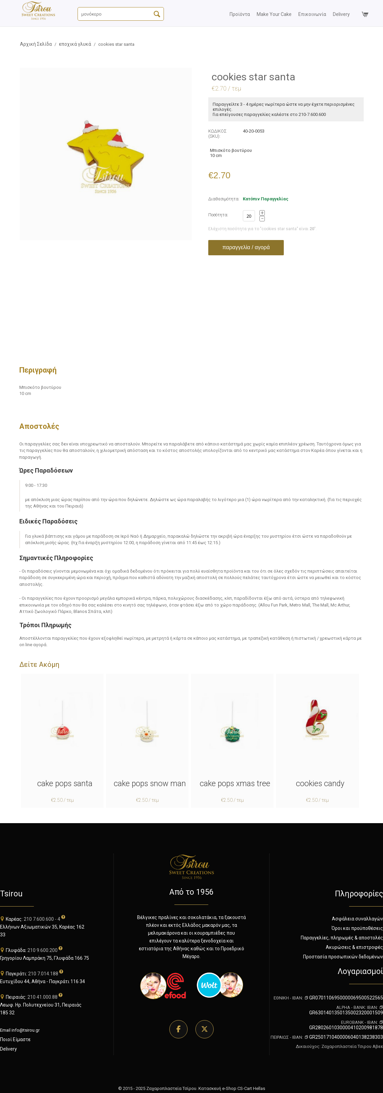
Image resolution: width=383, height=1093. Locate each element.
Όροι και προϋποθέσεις (357, 928)
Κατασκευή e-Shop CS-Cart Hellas (231, 1088)
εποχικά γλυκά (75, 44)
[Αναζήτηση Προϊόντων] (121, 14)
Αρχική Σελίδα (36, 44)
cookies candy (320, 783)
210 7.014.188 (43, 973)
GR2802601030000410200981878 (346, 1025)
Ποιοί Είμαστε (15, 1039)
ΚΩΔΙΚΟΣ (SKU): (217, 133)
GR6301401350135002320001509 (346, 1010)
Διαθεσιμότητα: (223, 198)
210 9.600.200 (42, 950)
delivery (341, 14)
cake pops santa (64, 783)
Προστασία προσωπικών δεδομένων (343, 956)
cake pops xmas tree (235, 783)
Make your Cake (274, 14)
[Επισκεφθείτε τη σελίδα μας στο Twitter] (204, 1029)
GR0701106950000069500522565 (343, 997)
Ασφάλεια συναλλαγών (357, 918)
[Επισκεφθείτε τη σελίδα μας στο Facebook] (178, 1029)
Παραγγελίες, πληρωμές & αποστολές (342, 937)
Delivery (8, 1049)
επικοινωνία (312, 14)
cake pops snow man (150, 783)
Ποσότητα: (218, 214)
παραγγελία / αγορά (246, 247)
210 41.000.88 (42, 997)
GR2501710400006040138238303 (343, 1037)
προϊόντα (240, 14)
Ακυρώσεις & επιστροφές (354, 947)
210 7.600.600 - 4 (42, 919)
